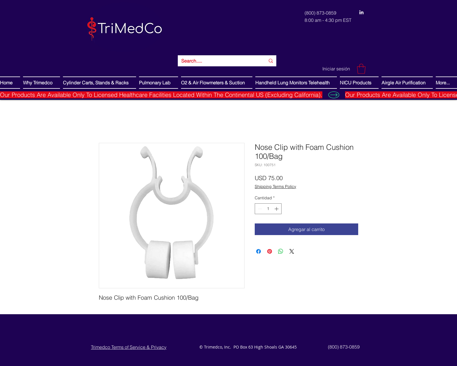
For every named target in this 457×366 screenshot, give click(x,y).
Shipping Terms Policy (275, 186)
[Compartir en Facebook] (258, 251)
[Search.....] (218, 60)
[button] (361, 69)
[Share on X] (291, 251)
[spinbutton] (268, 209)
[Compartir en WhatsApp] (280, 251)
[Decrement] (259, 209)
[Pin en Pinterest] (269, 251)
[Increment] (277, 209)
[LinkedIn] (361, 12)
